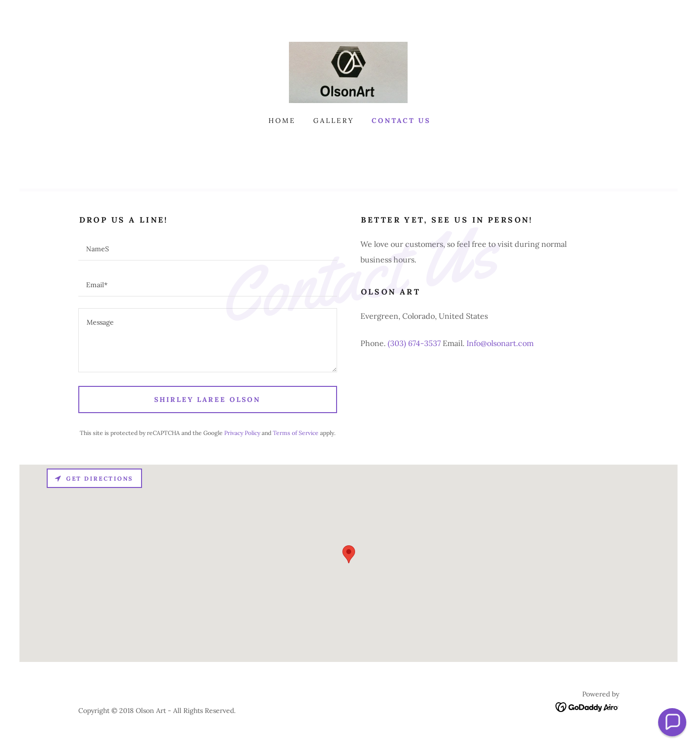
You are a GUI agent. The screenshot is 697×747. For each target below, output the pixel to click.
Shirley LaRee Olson (207, 399)
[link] (348, 71)
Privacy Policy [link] (242, 432)
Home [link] (282, 120)
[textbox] (207, 248)
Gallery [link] (333, 120)
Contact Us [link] (401, 120)
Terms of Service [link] (296, 432)
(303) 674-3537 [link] (414, 343)
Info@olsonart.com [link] (500, 343)
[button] (672, 722)
